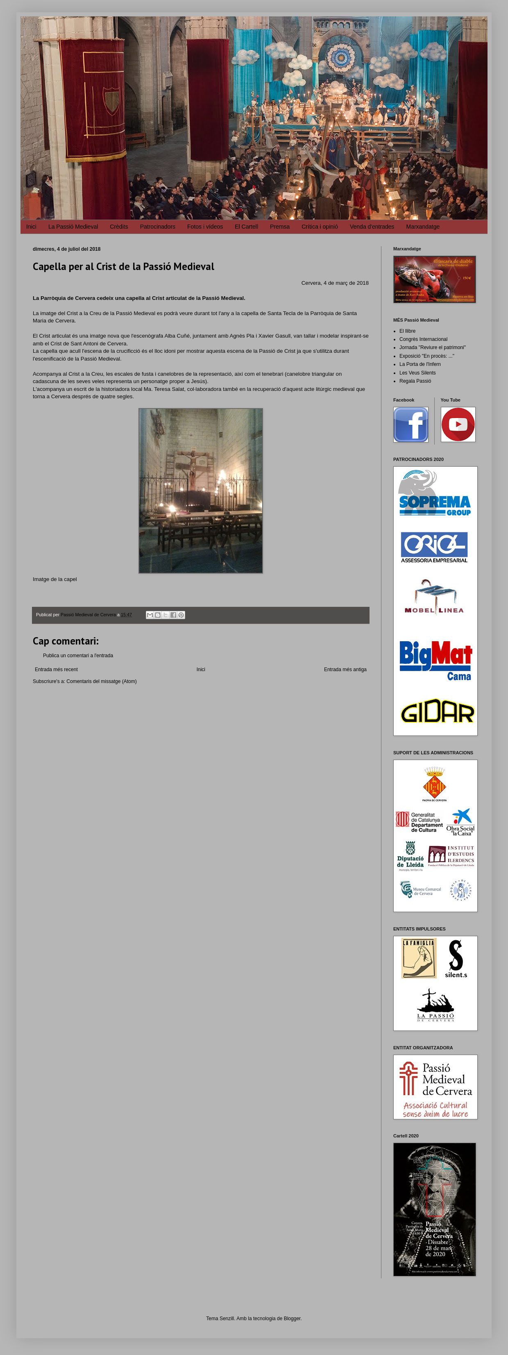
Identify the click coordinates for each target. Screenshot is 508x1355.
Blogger (292, 1318)
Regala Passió (415, 381)
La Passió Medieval (73, 226)
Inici (31, 226)
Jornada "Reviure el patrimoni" (432, 347)
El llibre (407, 331)
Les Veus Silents (417, 373)
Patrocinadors (157, 226)
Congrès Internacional (423, 339)
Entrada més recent (56, 669)
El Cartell (246, 226)
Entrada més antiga (345, 669)
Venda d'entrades (372, 226)
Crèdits (119, 226)
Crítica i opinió (320, 226)
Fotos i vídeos (205, 226)
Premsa (280, 226)
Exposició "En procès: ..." (426, 356)
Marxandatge (423, 226)
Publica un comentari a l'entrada (78, 655)
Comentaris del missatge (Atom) (101, 681)
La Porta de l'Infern (420, 364)
